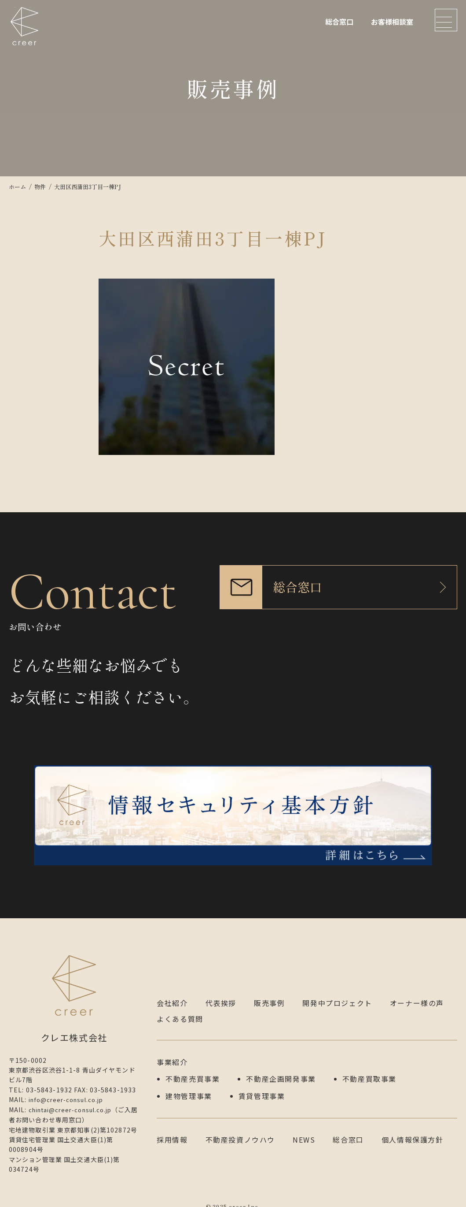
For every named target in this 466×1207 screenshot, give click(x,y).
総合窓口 (339, 21)
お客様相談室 (392, 21)
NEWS (304, 1125)
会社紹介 (172, 992)
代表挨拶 (220, 992)
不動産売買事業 (192, 1067)
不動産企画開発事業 (281, 1067)
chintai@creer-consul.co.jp (75, 1099)
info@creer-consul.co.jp (70, 1089)
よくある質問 (180, 1008)
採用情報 (172, 1125)
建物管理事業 (188, 1083)
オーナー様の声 (417, 992)
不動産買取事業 (369, 1067)
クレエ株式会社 (26, 33)
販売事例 (269, 992)
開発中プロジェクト (337, 992)
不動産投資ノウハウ (240, 1125)
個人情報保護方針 (413, 1125)
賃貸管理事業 (262, 1083)
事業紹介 (172, 1051)
